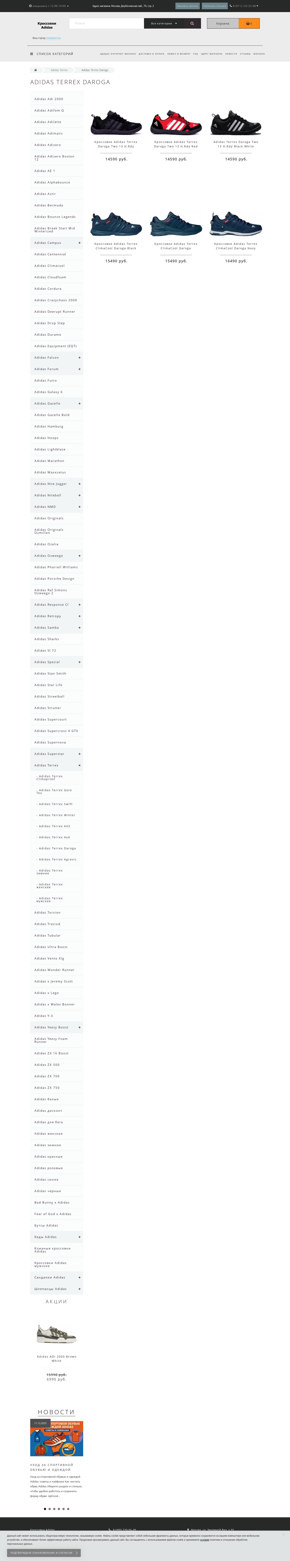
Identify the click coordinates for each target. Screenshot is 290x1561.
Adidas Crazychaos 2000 (55, 300)
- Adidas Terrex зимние (49, 871)
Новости (230, 53)
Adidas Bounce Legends (55, 217)
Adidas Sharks (46, 639)
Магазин (259, 53)
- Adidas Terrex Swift (54, 804)
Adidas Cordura (48, 289)
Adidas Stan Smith (50, 673)
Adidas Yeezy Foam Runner (51, 1040)
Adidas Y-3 (43, 1016)
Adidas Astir (45, 194)
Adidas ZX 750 (47, 1088)
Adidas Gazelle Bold (52, 415)
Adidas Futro (45, 380)
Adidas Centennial (50, 254)
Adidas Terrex (46, 765)
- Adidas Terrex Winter (56, 815)
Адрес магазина (210, 53)
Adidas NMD (45, 507)
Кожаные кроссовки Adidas (52, 1249)
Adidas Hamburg (48, 426)
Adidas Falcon (46, 357)
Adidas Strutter (47, 708)
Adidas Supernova (50, 742)
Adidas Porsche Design (54, 579)
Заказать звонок (187, 6)
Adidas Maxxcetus (50, 472)
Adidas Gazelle (47, 403)
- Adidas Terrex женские (49, 885)
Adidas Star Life (48, 685)
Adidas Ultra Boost (51, 947)
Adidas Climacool (49, 266)
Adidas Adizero (47, 145)
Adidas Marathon (49, 461)
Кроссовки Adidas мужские (50, 1264)
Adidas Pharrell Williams (56, 567)
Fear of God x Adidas (52, 1214)
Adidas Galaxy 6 (48, 392)
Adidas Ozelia (46, 544)
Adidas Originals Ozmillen (49, 531)
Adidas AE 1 (44, 171)
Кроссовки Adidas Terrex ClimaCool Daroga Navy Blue (235, 248)
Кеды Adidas (45, 1237)
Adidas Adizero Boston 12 (54, 157)
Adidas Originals (49, 518)
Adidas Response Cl (51, 604)
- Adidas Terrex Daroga (56, 848)
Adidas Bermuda (48, 205)
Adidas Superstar (49, 754)
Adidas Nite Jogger (50, 484)
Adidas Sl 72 (45, 650)
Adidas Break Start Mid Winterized (54, 229)
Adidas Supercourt (50, 719)
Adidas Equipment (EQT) (55, 346)
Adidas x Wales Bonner (54, 1004)
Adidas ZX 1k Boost (51, 1053)
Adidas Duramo (47, 334)
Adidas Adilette (47, 122)
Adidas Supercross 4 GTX (56, 731)
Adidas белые (46, 1099)
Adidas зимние (47, 1145)
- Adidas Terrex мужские (49, 899)
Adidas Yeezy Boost (51, 1027)
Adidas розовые (48, 1168)
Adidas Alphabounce (52, 182)
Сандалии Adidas (49, 1277)
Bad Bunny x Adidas (52, 1202)
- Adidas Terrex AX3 (53, 826)
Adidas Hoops (46, 438)
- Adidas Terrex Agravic (56, 859)
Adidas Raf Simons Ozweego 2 (50, 591)
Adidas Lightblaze (50, 449)
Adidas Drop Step (49, 323)
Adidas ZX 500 (47, 1065)
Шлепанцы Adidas (50, 1289)
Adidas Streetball (49, 696)
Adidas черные (47, 1191)
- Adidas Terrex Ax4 (53, 837)
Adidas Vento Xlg (49, 958)
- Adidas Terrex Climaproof (49, 777)
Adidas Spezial (47, 662)
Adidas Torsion (47, 912)
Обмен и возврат (175, 53)
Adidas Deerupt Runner (54, 312)
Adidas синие (46, 1179)
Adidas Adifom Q (49, 110)
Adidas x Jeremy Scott (53, 981)
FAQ (193, 53)
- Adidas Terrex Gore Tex (54, 791)
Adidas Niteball (47, 495)
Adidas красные (48, 1156)
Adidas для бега (48, 1122)
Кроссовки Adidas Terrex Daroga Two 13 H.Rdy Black (116, 146)
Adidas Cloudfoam (50, 277)
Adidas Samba (46, 627)
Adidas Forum (46, 369)
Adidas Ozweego (48, 556)
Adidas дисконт (48, 1111)
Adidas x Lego (46, 993)
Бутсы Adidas (46, 1225)
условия (204, 1539)
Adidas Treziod (47, 924)
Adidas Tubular (47, 935)
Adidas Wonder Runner (54, 970)
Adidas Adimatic (48, 133)
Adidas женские (48, 1133)
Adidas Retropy (47, 616)
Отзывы (244, 53)
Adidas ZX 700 (47, 1076)
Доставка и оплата (148, 53)
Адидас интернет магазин (114, 53)
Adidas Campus (47, 243)
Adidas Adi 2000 (48, 99)
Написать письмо (214, 6)
